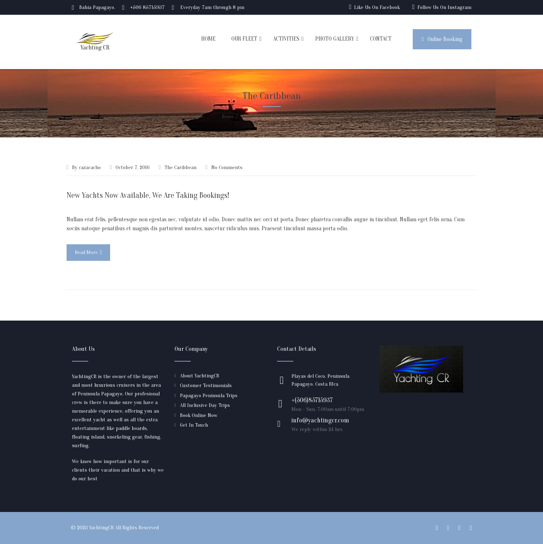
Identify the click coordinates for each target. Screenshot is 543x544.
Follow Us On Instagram (444, 7)
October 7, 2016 (133, 167)
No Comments (227, 167)
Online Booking (442, 39)
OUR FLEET (244, 39)
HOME (208, 39)
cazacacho (90, 167)
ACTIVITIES (286, 39)
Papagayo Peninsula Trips (208, 396)
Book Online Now (198, 415)
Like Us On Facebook (377, 7)
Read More (88, 252)
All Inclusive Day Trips (205, 405)
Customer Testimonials (206, 385)
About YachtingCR (199, 376)
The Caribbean (180, 167)
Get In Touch (194, 425)
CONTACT (381, 39)
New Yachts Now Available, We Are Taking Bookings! (148, 195)
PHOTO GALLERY (334, 39)
